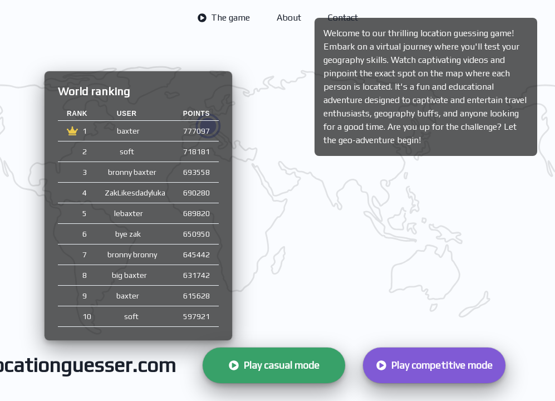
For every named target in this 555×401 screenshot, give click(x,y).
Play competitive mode (434, 365)
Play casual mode (274, 365)
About (289, 17)
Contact (343, 17)
